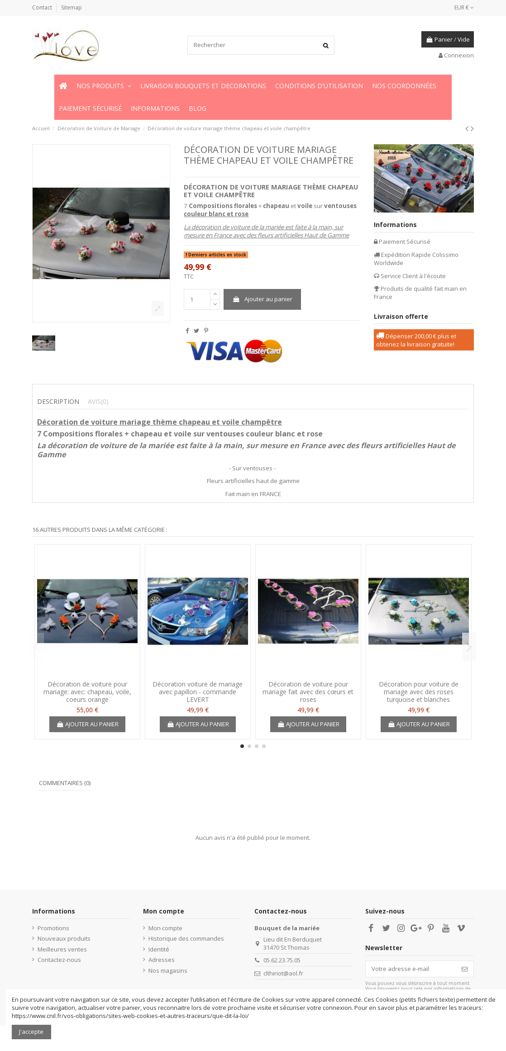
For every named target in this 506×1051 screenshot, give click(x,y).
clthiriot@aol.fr (283, 973)
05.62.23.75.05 (282, 960)
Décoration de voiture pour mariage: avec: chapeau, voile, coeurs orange (87, 692)
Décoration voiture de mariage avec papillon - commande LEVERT (198, 692)
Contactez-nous (59, 960)
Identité (158, 949)
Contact (42, 7)
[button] (104, 86)
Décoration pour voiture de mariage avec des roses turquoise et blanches (418, 692)
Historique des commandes (186, 938)
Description (58, 402)
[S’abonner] (464, 969)
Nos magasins (167, 970)
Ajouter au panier (262, 299)
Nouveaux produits (64, 938)
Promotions (53, 928)
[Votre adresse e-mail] (411, 969)
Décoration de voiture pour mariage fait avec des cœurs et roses (308, 692)
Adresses (161, 960)
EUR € (464, 7)
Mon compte (165, 928)
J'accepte (31, 1031)
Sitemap (71, 7)
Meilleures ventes (62, 949)
